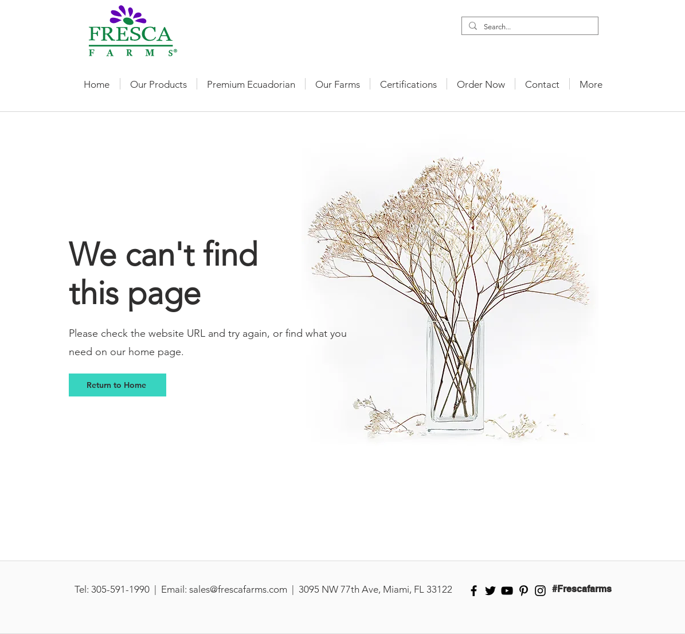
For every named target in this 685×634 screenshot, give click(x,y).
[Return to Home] (117, 385)
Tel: (82, 589)
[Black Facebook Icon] (474, 591)
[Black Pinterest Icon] (523, 591)
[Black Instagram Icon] (540, 591)
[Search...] (529, 27)
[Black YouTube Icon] (507, 591)
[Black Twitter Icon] (490, 591)
